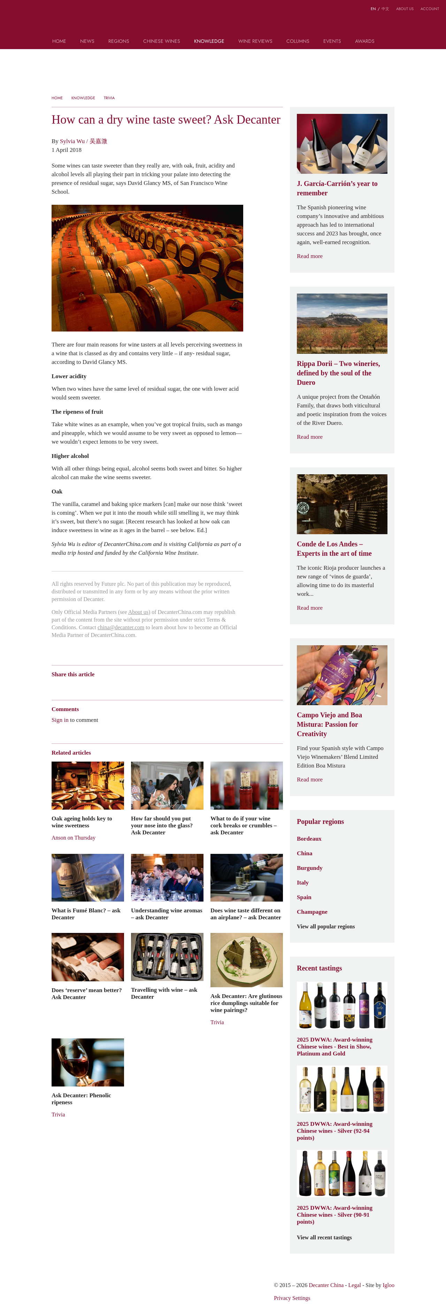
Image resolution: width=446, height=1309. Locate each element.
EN (373, 8)
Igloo (388, 1285)
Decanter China (223, 20)
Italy (303, 882)
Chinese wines (161, 42)
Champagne (312, 911)
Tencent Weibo (81, 686)
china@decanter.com (121, 627)
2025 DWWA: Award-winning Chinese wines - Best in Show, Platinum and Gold (334, 1046)
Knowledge (209, 42)
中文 (385, 8)
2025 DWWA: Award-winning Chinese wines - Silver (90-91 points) (334, 1214)
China (304, 853)
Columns (297, 42)
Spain (304, 897)
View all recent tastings (328, 1237)
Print (146, 686)
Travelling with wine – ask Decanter (164, 993)
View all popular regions (330, 926)
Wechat (68, 686)
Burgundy (310, 868)
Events (332, 42)
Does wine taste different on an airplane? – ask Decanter (245, 913)
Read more (314, 256)
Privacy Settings (292, 1298)
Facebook (134, 686)
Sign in (60, 720)
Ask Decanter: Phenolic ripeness (81, 1098)
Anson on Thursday (73, 837)
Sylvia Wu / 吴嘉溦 (83, 141)
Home (59, 42)
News (87, 42)
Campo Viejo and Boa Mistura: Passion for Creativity (329, 724)
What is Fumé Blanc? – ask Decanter (86, 913)
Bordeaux (309, 838)
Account (430, 8)
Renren (109, 686)
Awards (365, 42)
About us (405, 8)
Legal (354, 1285)
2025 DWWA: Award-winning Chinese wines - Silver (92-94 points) (334, 1131)
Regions (118, 42)
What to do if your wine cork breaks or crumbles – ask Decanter (243, 825)
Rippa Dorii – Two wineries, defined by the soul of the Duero (338, 373)
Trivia (109, 98)
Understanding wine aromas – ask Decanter (166, 913)
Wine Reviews (255, 42)
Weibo (55, 686)
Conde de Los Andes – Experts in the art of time (334, 548)
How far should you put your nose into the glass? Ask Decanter (162, 825)
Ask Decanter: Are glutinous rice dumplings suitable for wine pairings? (246, 1003)
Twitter (122, 686)
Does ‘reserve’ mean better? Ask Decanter (87, 993)
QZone (95, 686)
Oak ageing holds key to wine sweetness (82, 822)
